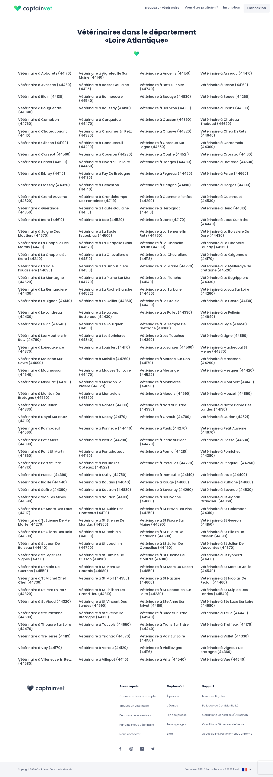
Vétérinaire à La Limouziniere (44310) (103, 268)
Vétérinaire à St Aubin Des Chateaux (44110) (101, 510)
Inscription (231, 7)
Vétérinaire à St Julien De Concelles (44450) (161, 545)
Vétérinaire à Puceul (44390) (43, 474)
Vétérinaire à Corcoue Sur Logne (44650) (162, 144)
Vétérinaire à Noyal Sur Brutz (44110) (42, 418)
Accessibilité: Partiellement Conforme (227, 733)
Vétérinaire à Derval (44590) (42, 162)
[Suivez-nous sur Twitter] (153, 748)
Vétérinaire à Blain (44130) (41, 96)
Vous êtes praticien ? (201, 7)
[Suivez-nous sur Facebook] (120, 748)
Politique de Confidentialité (220, 705)
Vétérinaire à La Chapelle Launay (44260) (222, 245)
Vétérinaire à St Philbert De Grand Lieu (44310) (102, 591)
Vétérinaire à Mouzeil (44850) (226, 393)
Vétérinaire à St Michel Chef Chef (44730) (42, 580)
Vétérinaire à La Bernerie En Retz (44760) (163, 233)
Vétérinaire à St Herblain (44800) (100, 533)
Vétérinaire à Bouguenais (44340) (40, 110)
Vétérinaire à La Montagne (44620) (41, 279)
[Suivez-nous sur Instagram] (131, 748)
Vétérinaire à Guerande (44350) (38, 210)
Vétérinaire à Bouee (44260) (225, 96)
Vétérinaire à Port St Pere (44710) (39, 465)
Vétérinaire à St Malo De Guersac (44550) (39, 568)
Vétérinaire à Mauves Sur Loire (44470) (105, 372)
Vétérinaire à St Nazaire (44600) (160, 580)
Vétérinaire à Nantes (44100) (104, 405)
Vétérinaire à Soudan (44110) (104, 497)
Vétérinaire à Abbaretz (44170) (44, 73)
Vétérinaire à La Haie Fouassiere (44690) (36, 268)
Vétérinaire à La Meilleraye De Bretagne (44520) (225, 268)
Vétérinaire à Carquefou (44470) (100, 121)
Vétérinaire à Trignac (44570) (105, 636)
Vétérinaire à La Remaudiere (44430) (42, 291)
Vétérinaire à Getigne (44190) (165, 185)
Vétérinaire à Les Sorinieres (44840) (102, 337)
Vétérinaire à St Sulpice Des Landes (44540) (224, 591)
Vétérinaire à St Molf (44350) (104, 578)
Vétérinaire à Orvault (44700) (165, 416)
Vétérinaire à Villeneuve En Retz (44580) (45, 661)
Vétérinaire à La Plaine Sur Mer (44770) (105, 279)
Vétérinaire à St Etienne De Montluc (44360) (101, 522)
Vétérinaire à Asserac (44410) (226, 73)
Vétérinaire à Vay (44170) (40, 647)
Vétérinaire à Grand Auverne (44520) (42, 198)
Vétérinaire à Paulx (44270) (163, 428)
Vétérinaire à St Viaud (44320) (44, 601)
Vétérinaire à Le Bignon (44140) (45, 300)
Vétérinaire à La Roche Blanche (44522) (105, 291)
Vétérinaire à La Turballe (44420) (161, 291)
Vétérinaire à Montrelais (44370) (99, 395)
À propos (173, 696)
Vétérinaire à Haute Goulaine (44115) (104, 210)
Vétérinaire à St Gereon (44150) (220, 522)
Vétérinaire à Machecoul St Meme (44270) (223, 349)
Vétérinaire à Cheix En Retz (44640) (223, 133)
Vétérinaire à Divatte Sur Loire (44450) (104, 164)
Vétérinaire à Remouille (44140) (167, 474)
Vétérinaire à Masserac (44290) (220, 360)
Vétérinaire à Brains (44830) (225, 108)
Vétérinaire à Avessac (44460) (44, 84)
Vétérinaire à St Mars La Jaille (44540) (225, 568)
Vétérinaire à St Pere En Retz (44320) (42, 591)
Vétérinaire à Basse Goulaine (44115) (104, 86)
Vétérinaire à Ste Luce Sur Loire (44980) (226, 603)
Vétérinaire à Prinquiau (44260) (227, 463)
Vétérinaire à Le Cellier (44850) (106, 300)
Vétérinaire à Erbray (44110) (41, 173)
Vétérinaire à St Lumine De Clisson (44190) (101, 557)
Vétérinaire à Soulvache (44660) (160, 499)
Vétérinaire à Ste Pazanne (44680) (40, 615)
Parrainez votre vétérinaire (136, 725)
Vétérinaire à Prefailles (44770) (167, 463)
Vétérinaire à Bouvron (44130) (165, 108)
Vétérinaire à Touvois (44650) (105, 624)
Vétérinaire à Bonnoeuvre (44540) (101, 98)
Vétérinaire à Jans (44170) (163, 219)
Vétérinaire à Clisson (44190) (43, 142)
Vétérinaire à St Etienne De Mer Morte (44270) (44, 522)
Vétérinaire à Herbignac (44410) (160, 210)
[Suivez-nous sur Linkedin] (142, 748)
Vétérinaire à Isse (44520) (101, 219)
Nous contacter (129, 734)
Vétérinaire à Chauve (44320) (166, 131)
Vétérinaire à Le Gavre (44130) (226, 300)
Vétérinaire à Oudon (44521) (225, 416)
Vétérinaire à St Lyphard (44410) (221, 557)
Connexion (256, 8)
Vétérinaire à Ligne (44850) (224, 335)
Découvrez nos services (135, 715)
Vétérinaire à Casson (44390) (166, 119)
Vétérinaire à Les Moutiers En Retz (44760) (42, 337)
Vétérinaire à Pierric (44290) (103, 440)
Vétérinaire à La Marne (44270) (167, 266)
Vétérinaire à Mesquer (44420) (227, 370)
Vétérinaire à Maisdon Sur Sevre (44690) (40, 360)
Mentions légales (213, 696)
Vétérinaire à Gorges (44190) (225, 185)
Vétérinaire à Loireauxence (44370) (41, 349)
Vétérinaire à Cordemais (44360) (221, 144)
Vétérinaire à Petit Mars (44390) (38, 442)
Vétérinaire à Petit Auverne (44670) (223, 430)
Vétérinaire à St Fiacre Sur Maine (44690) (162, 522)
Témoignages (176, 724)
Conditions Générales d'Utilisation (225, 715)
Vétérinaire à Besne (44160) (224, 84)
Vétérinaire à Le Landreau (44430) (40, 314)
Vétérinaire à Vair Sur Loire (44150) (162, 638)
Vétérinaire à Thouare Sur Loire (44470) (44, 626)
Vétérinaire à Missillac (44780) (44, 382)
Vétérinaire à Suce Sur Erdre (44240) (163, 615)
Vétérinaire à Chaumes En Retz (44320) (105, 133)
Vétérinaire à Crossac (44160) (226, 154)
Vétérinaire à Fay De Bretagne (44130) (104, 175)
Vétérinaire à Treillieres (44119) (44, 636)
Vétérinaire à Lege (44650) (223, 324)
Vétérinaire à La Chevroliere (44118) (163, 256)
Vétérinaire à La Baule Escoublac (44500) (97, 233)
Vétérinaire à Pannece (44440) (106, 428)
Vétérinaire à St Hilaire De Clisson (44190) (222, 533)
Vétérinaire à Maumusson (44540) (40, 372)
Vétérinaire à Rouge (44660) (164, 482)
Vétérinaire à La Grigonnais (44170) (223, 256)
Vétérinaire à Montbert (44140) (227, 382)
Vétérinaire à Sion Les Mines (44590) (42, 499)
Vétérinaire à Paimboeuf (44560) (39, 430)
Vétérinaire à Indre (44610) (41, 219)
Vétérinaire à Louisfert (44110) (104, 347)
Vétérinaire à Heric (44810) (223, 208)
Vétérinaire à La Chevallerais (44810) (103, 256)
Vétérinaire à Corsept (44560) (44, 154)
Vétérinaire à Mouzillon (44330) (37, 407)
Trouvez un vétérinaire (161, 8)
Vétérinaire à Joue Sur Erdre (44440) (224, 221)
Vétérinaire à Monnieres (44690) (160, 384)
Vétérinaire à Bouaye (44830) (165, 96)
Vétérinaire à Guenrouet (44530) (221, 198)
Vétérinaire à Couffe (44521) (164, 154)
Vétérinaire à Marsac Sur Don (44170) (165, 360)
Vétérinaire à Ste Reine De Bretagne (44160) (101, 615)
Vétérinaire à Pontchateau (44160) (102, 453)
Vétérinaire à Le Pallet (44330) (166, 312)
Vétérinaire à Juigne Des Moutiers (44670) (39, 233)
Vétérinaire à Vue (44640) (223, 659)
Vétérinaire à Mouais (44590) (165, 393)
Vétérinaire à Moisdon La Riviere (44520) (100, 384)
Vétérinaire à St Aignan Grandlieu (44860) (220, 499)
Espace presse (177, 715)
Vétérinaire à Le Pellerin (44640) (220, 314)
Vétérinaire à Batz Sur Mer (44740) (162, 86)
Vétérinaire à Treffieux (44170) (226, 624)
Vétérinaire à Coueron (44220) (105, 154)
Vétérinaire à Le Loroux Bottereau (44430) (98, 314)
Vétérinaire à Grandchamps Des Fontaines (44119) (103, 198)
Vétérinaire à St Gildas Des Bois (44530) (45, 533)
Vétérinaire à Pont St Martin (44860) (41, 453)
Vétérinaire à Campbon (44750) (38, 121)
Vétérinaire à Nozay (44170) (103, 416)
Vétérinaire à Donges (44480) (166, 162)
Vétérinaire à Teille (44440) (224, 613)
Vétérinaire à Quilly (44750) (103, 474)
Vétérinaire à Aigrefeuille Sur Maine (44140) (103, 75)
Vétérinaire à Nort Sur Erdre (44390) (163, 407)
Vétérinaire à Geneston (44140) (99, 187)
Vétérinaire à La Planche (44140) (160, 279)
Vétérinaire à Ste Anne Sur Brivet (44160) (162, 603)
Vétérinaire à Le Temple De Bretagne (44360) (163, 326)
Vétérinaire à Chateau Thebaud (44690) (219, 121)
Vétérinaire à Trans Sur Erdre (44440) (164, 626)
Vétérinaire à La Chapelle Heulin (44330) (161, 245)
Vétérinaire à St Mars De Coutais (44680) (99, 568)
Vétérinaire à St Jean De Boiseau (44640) (39, 545)
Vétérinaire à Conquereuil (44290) (101, 144)
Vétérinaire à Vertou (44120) (103, 647)
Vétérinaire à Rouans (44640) (105, 482)
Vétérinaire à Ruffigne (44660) (226, 482)
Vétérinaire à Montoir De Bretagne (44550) (39, 395)
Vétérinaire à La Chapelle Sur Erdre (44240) (43, 256)
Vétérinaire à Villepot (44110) (103, 659)
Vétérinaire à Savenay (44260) (166, 489)
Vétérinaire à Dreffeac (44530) (227, 162)
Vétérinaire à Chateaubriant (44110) (42, 133)
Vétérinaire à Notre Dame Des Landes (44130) (225, 407)
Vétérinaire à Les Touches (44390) (162, 337)
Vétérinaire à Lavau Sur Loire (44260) (224, 291)
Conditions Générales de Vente (223, 724)
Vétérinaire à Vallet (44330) (224, 636)
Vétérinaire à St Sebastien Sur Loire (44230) (165, 591)
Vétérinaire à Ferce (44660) (224, 173)
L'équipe (172, 705)
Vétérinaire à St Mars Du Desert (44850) (166, 568)
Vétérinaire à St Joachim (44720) (100, 545)
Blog (170, 733)
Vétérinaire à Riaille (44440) (42, 482)
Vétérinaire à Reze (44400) (223, 474)
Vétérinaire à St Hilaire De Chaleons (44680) (161, 533)
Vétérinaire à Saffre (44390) (42, 489)
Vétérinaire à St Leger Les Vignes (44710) (39, 557)
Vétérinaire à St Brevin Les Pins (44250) (166, 510)
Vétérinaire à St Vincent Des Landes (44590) (103, 603)
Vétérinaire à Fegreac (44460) (166, 173)
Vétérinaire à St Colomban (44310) (223, 510)
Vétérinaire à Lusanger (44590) (167, 347)
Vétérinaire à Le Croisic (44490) (159, 302)
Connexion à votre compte (137, 696)
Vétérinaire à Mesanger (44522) (160, 372)
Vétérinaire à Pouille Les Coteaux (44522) (99, 465)
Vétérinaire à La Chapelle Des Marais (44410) (43, 245)
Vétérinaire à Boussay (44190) (105, 108)
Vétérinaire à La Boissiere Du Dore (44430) (224, 233)
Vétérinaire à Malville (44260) (104, 358)
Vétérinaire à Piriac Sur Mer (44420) (163, 442)
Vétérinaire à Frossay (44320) (44, 185)
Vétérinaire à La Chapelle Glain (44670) (105, 245)
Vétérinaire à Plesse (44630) (225, 440)
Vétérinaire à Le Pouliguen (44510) (101, 326)
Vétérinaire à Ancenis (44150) (165, 73)
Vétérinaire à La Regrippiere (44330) (224, 279)
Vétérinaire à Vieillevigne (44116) (161, 649)
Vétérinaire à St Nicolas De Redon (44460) (223, 580)
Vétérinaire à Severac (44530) (226, 489)
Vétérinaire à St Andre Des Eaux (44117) (45, 510)
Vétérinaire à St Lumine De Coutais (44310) (162, 557)
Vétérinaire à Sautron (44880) (105, 489)
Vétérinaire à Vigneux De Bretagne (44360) (221, 649)
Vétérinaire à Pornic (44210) (164, 451)
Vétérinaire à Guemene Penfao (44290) (166, 198)
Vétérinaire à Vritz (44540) (163, 659)
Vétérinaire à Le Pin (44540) (42, 324)
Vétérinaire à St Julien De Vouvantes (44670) (222, 545)
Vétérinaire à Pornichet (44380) (220, 453)
